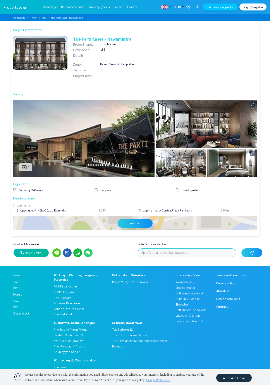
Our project (21, 313)
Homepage (50, 7)
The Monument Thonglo (70, 346)
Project (118, 7)
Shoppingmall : (23, 205)
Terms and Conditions (231, 275)
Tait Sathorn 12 (122, 329)
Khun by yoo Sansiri (67, 352)
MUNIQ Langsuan (65, 286)
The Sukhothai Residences (130, 335)
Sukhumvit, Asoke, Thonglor (74, 323)
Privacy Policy (225, 283)
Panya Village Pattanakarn (130, 282)
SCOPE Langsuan (65, 292)
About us (222, 291)
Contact (132, 7)
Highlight (20, 184)
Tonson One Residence (69, 309)
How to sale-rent (228, 299)
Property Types (98, 7)
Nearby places (23, 198)
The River (60, 367)
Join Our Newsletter (152, 244)
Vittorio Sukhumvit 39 (68, 340)
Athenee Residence (67, 303)
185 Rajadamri (63, 297)
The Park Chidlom (65, 314)
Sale (16, 282)
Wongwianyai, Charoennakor (75, 360)
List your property (220, 7)
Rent (16, 287)
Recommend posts (72, 7)
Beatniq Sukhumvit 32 (68, 335)
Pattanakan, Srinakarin (129, 275)
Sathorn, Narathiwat (127, 323)
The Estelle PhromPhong (70, 329)
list (44, 17)
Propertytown (15, 7)
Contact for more (26, 244)
